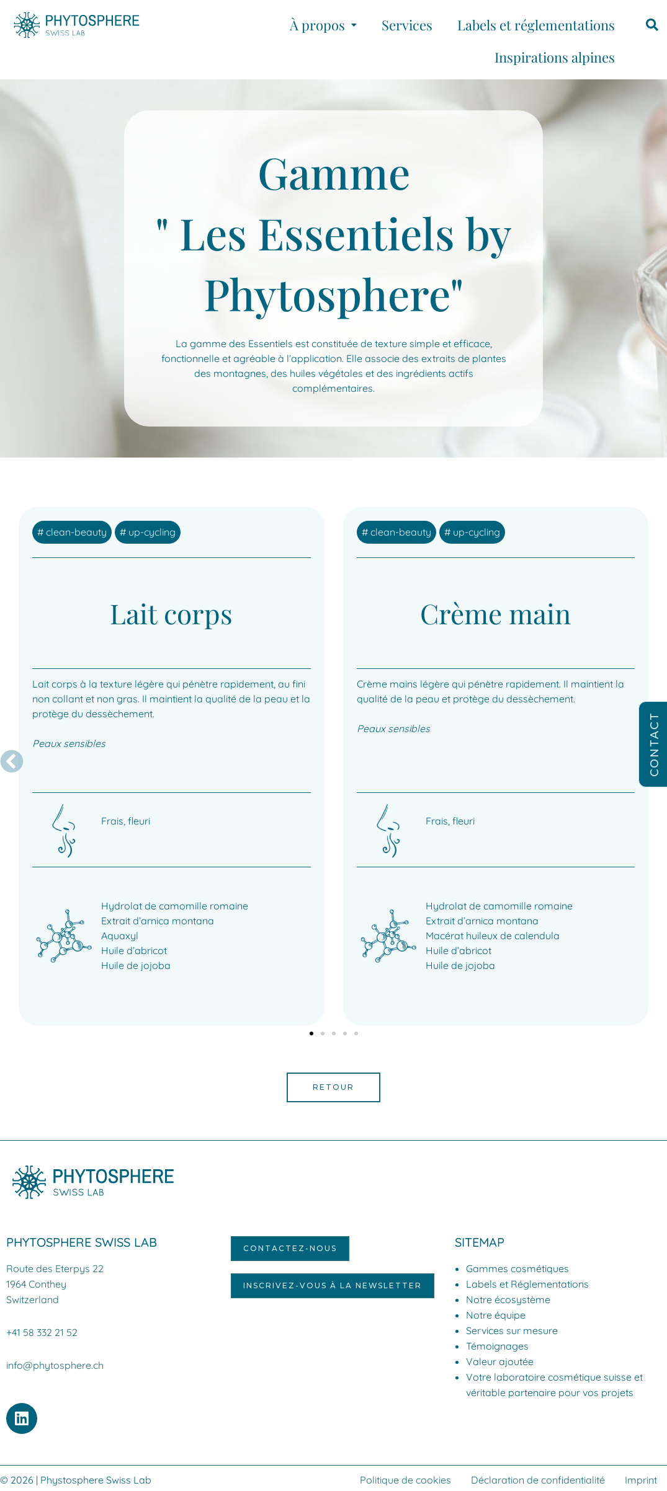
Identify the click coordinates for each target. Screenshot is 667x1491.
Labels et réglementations (536, 24)
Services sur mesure (512, 1330)
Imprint (641, 1477)
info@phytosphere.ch (55, 1362)
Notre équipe (496, 1315)
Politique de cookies (405, 1477)
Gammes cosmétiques (517, 1268)
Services (407, 24)
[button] (323, 25)
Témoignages (497, 1346)
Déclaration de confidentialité (538, 1477)
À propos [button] (323, 24)
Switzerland (32, 1298)
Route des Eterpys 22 (55, 1268)
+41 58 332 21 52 (42, 1330)
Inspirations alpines (555, 57)
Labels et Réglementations (527, 1284)
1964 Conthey (36, 1283)
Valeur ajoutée (500, 1361)
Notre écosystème (508, 1299)
